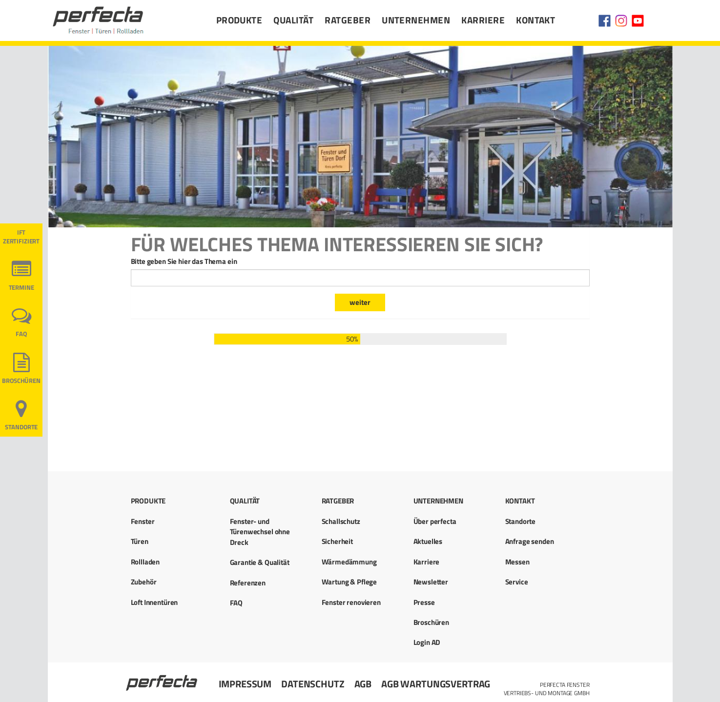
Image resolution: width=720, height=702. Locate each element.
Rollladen (145, 561)
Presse (424, 602)
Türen (139, 541)
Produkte (239, 20)
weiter (360, 302)
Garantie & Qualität (259, 562)
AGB (363, 683)
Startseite (162, 678)
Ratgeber (347, 20)
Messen (517, 561)
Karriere (483, 20)
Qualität (293, 20)
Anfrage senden (529, 541)
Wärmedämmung (349, 561)
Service (516, 581)
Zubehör (144, 581)
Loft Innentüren (154, 602)
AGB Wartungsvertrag (435, 683)
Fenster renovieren (351, 602)
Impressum (245, 683)
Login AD (427, 642)
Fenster (143, 521)
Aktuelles (428, 541)
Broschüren (21, 380)
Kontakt (535, 20)
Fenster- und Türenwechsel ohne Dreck (260, 532)
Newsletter (431, 581)
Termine (21, 287)
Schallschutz (341, 521)
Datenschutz (312, 683)
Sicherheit (337, 541)
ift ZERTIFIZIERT (21, 237)
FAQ (21, 334)
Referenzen (248, 582)
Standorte (21, 427)
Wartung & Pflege (349, 581)
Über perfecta (434, 521)
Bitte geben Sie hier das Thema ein (184, 261)
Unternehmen (416, 20)
